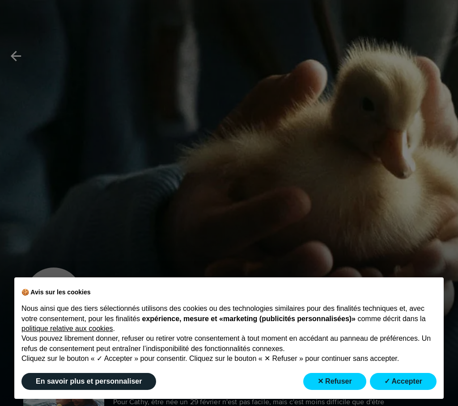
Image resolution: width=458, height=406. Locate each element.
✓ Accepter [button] (403, 381)
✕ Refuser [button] (335, 381)
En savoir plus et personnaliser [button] (89, 381)
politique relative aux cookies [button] (67, 328)
